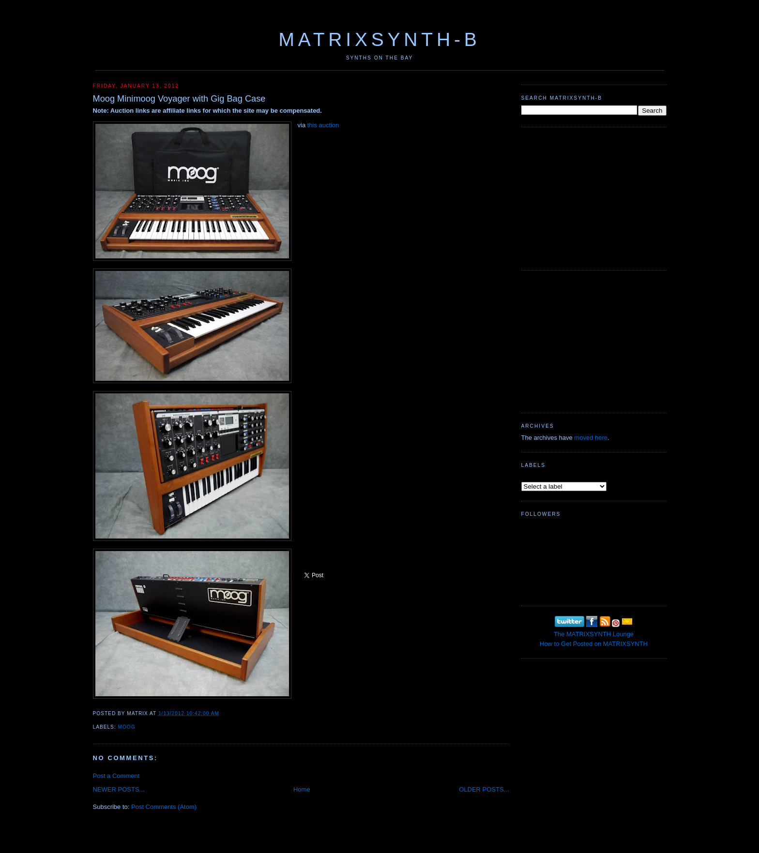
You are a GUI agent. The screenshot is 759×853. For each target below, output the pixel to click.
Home (301, 789)
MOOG (127, 727)
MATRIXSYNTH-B (379, 39)
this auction (323, 125)
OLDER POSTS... (484, 789)
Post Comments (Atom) (164, 806)
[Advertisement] (594, 197)
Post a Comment (116, 775)
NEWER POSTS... (119, 789)
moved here (590, 437)
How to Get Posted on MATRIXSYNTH (594, 643)
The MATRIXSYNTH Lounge (594, 634)
